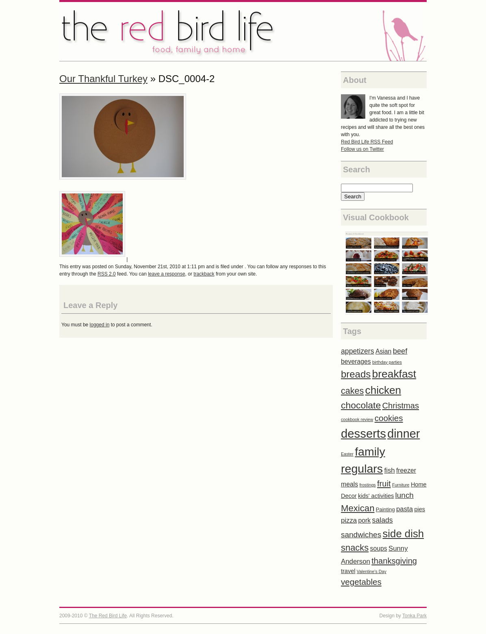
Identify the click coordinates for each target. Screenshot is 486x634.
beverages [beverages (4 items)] (356, 361)
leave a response (166, 274)
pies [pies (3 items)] (419, 509)
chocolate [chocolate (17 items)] (361, 405)
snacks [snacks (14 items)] (355, 548)
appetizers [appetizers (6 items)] (357, 351)
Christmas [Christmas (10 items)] (400, 405)
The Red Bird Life (243, 31)
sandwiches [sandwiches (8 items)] (361, 534)
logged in (100, 325)
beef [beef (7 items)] (400, 351)
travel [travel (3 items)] (348, 571)
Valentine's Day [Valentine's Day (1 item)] (371, 571)
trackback (203, 274)
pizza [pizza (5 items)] (349, 520)
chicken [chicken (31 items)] (383, 390)
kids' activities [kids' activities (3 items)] (376, 496)
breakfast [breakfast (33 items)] (394, 374)
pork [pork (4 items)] (364, 520)
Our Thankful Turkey (103, 78)
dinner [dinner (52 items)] (403, 433)
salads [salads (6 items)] (382, 520)
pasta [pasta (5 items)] (404, 509)
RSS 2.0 (107, 274)
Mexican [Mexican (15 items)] (358, 508)
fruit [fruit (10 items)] (384, 483)
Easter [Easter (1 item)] (347, 454)
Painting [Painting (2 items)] (385, 509)
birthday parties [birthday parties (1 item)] (387, 362)
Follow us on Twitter (362, 149)
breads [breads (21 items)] (356, 374)
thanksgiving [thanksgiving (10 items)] (394, 560)
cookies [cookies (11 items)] (389, 418)
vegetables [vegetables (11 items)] (361, 581)
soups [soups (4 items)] (378, 548)
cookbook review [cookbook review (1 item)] (357, 419)
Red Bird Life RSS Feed (367, 142)
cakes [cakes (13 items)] (352, 391)
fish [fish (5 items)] (389, 470)
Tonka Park (414, 616)
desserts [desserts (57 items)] (363, 433)
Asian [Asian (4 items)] (383, 351)
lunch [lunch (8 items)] (404, 495)
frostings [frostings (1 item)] (367, 484)
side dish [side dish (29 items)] (403, 533)
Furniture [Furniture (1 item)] (401, 484)
